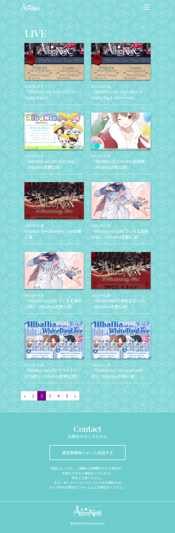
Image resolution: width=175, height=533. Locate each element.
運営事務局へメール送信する (87, 453)
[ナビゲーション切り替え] (147, 7)
